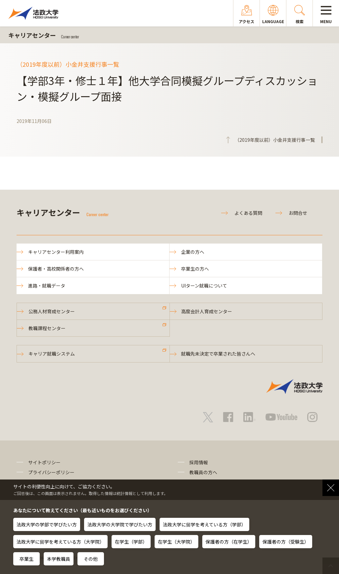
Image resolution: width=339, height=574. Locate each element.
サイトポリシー (44, 462)
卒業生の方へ (195, 268)
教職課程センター (47, 328)
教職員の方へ (203, 472)
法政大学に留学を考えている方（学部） (204, 524)
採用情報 (198, 462)
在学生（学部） (131, 541)
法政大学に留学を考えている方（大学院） (60, 541)
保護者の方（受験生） (286, 541)
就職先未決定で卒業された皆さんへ (218, 354)
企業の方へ (192, 252)
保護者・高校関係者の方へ (56, 268)
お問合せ (298, 213)
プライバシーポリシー (51, 472)
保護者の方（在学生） (229, 541)
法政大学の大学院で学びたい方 (119, 524)
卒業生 (26, 558)
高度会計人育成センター (206, 311)
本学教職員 (58, 558)
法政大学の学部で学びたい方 (47, 524)
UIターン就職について (204, 285)
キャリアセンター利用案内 (56, 252)
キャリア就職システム (51, 354)
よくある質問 (248, 213)
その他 (91, 558)
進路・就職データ (46, 285)
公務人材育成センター (51, 311)
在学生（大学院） (176, 541)
